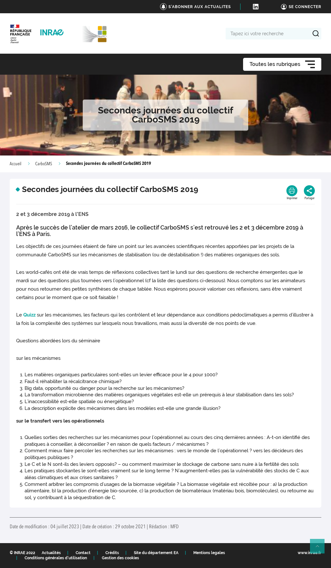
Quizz (29, 315)
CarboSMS (43, 164)
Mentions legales (209, 553)
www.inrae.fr (309, 553)
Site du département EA (156, 553)
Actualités (51, 553)
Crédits (112, 553)
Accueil (15, 164)
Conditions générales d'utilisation (56, 558)
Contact (83, 553)
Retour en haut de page (320, 548)
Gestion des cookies (120, 558)
